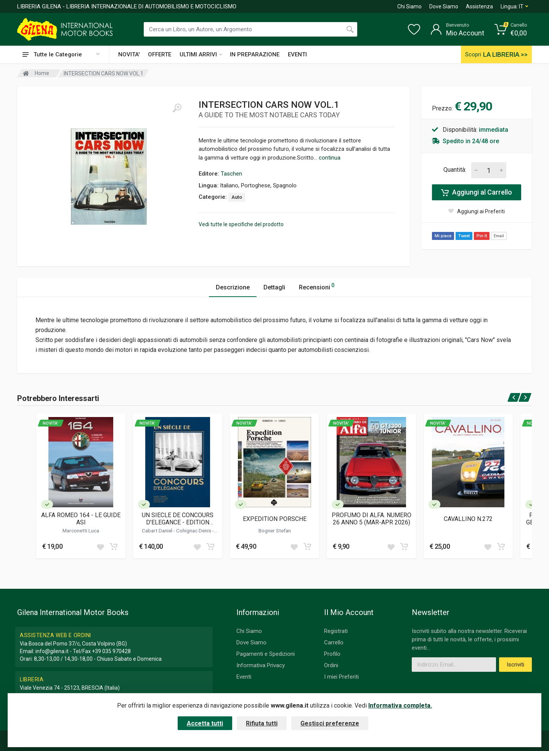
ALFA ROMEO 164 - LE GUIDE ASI (80, 518)
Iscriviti (515, 664)
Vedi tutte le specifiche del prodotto (241, 224)
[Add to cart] (113, 546)
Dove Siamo (443, 6)
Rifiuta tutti (262, 723)
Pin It (482, 235)
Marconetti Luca (81, 530)
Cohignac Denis (194, 530)
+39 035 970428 (111, 651)
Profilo (332, 653)
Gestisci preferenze (329, 723)
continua (329, 157)
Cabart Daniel (157, 530)
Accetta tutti (205, 723)
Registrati (336, 631)
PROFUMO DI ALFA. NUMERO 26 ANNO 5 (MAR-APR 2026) (371, 518)
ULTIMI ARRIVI (201, 54)
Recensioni (316, 286)
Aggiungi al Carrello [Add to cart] (476, 192)
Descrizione (233, 287)
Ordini (331, 665)
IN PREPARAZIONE (254, 54)
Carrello (334, 642)
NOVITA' (129, 54)
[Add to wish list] (100, 546)
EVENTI (297, 54)
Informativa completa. (400, 705)
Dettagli (274, 287)
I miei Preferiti (341, 676)
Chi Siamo (409, 6)
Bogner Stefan (274, 530)
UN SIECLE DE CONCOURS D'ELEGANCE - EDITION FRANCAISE (178, 518)
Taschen (231, 173)
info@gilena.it (52, 651)
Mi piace (443, 235)
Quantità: (454, 169)
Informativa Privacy (260, 665)
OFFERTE (159, 54)
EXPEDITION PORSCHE (275, 519)
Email (499, 235)
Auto (236, 197)
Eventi (243, 676)
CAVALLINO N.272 (468, 519)
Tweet (464, 235)
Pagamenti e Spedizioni (265, 653)
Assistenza (479, 6)
